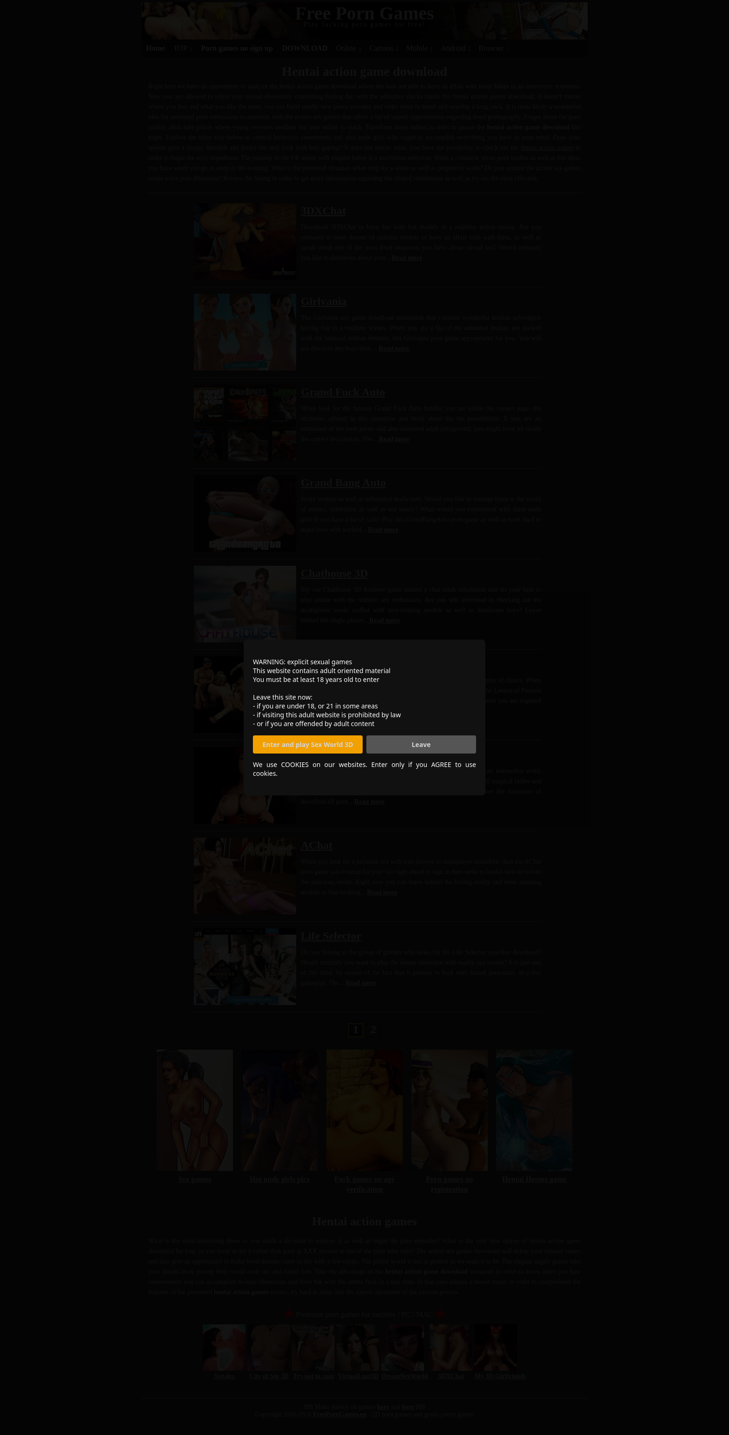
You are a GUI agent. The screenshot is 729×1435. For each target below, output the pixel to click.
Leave (421, 744)
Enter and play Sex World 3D (308, 744)
